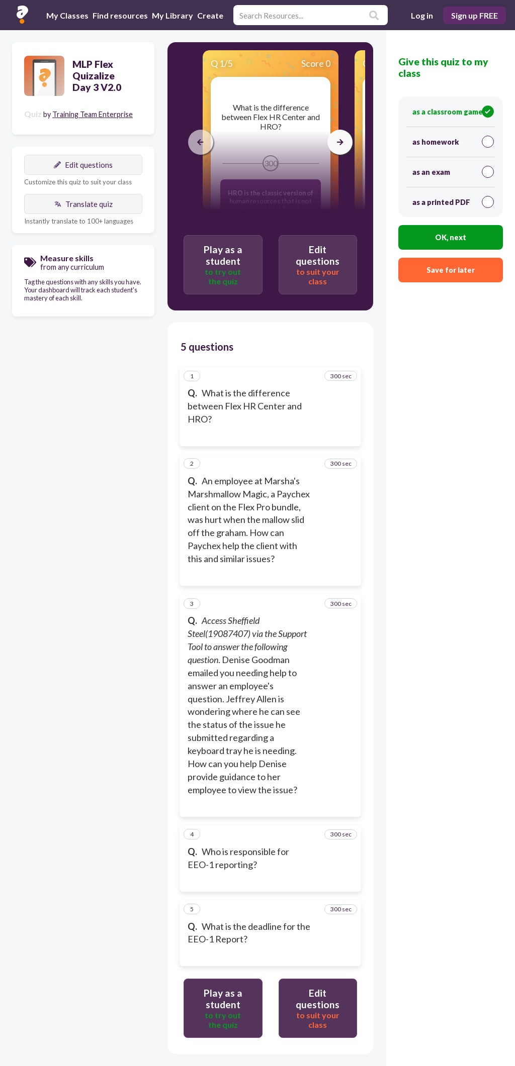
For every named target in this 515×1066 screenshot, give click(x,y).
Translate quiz (83, 203)
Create (210, 15)
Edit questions (83, 164)
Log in (422, 15)
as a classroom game (453, 111)
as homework (453, 142)
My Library (172, 15)
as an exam (453, 172)
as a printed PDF (453, 202)
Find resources (120, 15)
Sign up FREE (474, 15)
